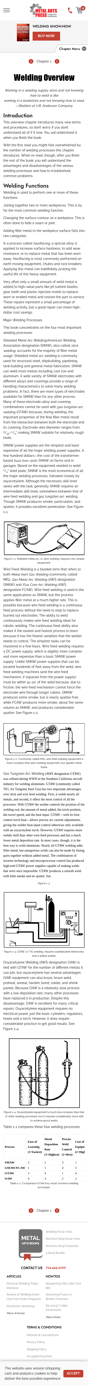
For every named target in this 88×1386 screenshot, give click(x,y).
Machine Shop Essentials (62, 1246)
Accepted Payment (39, 1356)
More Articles (16, 1313)
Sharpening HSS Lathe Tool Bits (63, 1286)
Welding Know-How (52, 26)
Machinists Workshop (21, 1306)
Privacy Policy (36, 1342)
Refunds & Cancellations (43, 1335)
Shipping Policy (37, 1349)
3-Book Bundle (55, 1253)
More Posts (53, 1317)
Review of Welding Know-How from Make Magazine (24, 1297)
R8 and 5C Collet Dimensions (56, 1308)
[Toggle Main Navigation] (6, 10)
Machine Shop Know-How (63, 1238)
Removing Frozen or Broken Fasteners (59, 1297)
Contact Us (31, 1268)
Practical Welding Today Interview (22, 1286)
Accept (73, 1373)
